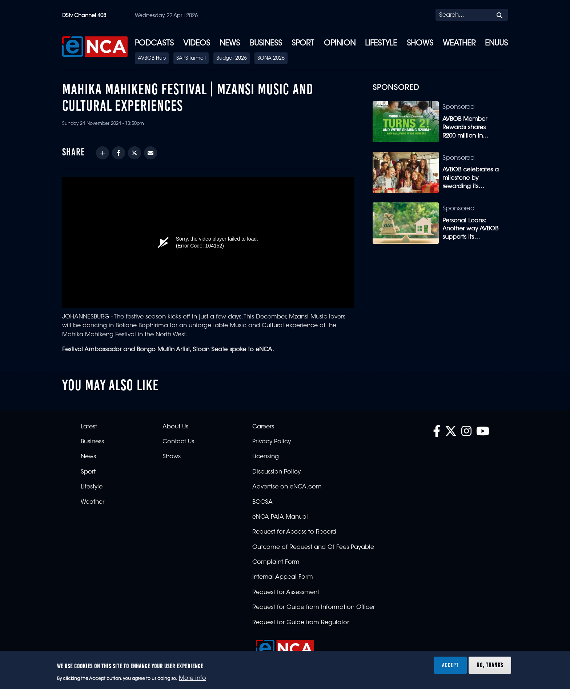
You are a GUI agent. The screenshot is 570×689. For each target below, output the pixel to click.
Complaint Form (276, 562)
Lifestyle (381, 43)
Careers (263, 427)
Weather (459, 43)
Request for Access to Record (294, 532)
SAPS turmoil (191, 58)
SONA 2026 (271, 58)
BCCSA (262, 502)
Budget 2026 (231, 58)
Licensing (265, 457)
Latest (89, 427)
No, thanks (490, 665)
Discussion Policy (276, 472)
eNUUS (496, 43)
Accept (450, 665)
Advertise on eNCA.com (287, 487)
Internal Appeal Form (282, 577)
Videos (196, 43)
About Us (175, 427)
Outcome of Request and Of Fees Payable (313, 547)
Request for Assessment (285, 592)
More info (192, 678)
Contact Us (178, 442)
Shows (420, 43)
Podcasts (154, 43)
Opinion (340, 43)
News (230, 43)
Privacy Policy (271, 442)
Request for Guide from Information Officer (313, 607)
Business (266, 43)
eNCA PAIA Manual (280, 517)
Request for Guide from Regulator (300, 623)
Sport (303, 43)
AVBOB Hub (152, 58)
